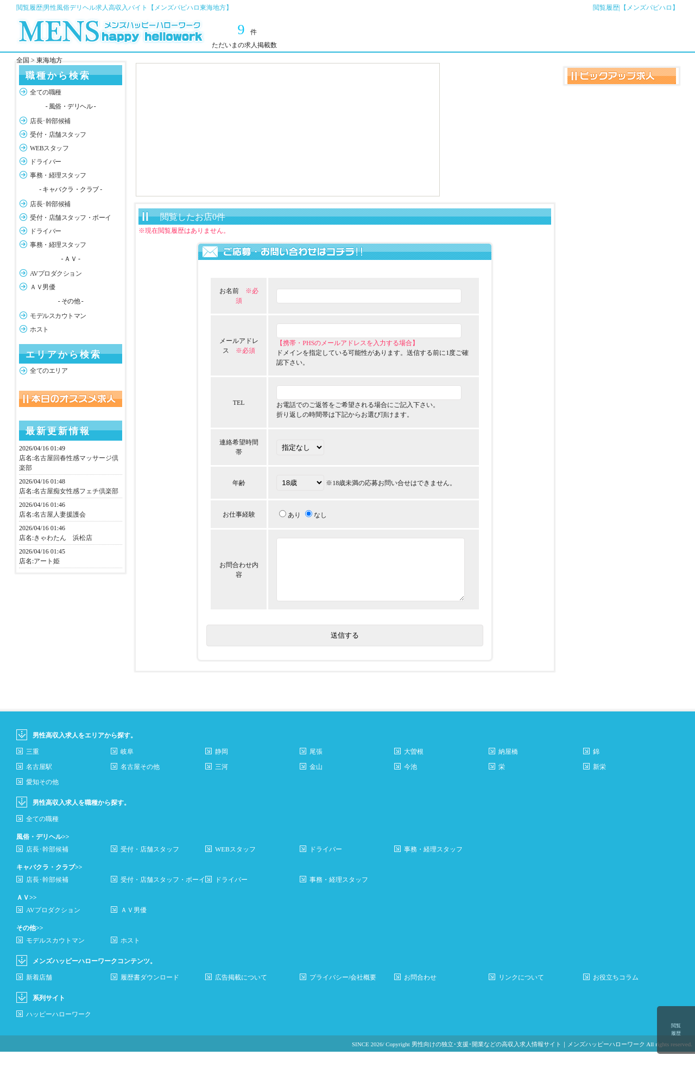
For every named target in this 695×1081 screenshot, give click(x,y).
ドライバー (45, 162)
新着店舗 (39, 1006)
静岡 (221, 781)
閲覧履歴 (676, 1029)
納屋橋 (508, 781)
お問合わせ (420, 1006)
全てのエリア (48, 370)
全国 (22, 60)
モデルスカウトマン (58, 316)
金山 (316, 796)
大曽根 (414, 781)
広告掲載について (241, 1006)
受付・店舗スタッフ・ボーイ (70, 217)
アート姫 (47, 561)
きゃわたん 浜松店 (63, 538)
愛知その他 (42, 811)
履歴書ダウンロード (150, 1006)
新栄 (599, 796)
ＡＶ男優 (42, 287)
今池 (410, 796)
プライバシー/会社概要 (342, 1006)
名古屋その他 (140, 796)
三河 (221, 796)
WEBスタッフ (49, 148)
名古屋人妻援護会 (60, 514)
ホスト (39, 329)
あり (278, 529)
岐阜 (127, 781)
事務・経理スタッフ (58, 175)
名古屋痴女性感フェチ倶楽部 (76, 491)
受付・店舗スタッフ (58, 134)
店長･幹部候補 (50, 121)
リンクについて (521, 1006)
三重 (32, 781)
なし (304, 529)
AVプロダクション (55, 273)
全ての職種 (45, 92)
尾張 (316, 781)
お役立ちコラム (616, 1006)
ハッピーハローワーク (58, 1043)
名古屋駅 (39, 796)
